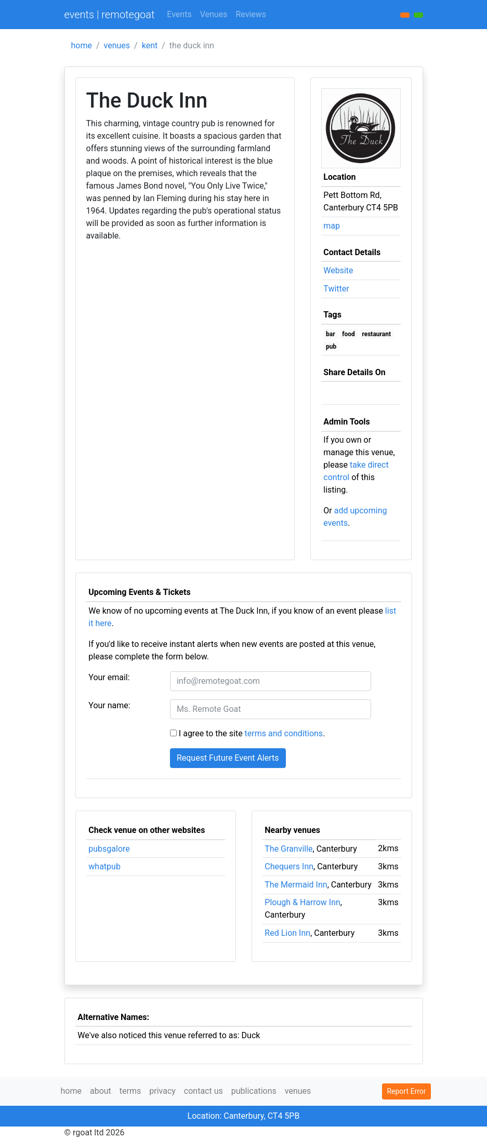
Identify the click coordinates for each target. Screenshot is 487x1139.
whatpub (104, 866)
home (81, 45)
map (331, 226)
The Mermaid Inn (296, 885)
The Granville (288, 849)
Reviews (250, 14)
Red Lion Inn (287, 933)
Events (179, 14)
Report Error (406, 1091)
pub (331, 346)
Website (338, 270)
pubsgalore (109, 849)
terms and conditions (284, 733)
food (348, 334)
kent (150, 45)
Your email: (108, 677)
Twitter (336, 289)
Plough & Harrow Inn (302, 902)
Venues (214, 14)
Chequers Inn (289, 866)
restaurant (376, 334)
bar (330, 334)
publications (254, 1091)
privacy (162, 1091)
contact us (203, 1091)
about (100, 1091)
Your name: (109, 705)
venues (117, 45)
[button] (418, 15)
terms (130, 1091)
